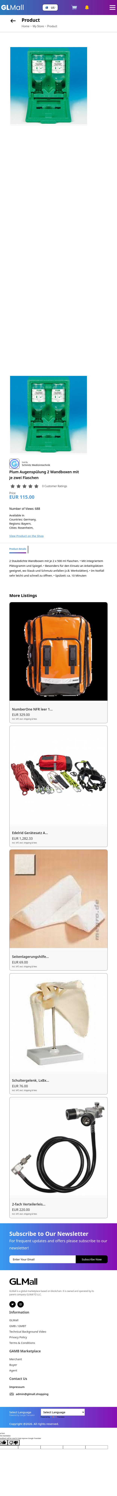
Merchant (15, 1359)
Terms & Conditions (22, 1343)
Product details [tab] (17, 548)
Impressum (17, 1387)
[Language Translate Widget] (63, 1412)
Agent (13, 1370)
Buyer (13, 1365)
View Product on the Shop (26, 536)
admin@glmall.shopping (32, 1394)
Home (25, 26)
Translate (57, 1417)
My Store (38, 26)
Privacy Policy (18, 1337)
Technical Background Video (27, 1331)
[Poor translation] (14, 1442)
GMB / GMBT (17, 1326)
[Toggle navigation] (112, 7)
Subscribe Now (92, 1259)
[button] (50, 7)
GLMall (14, 1320)
